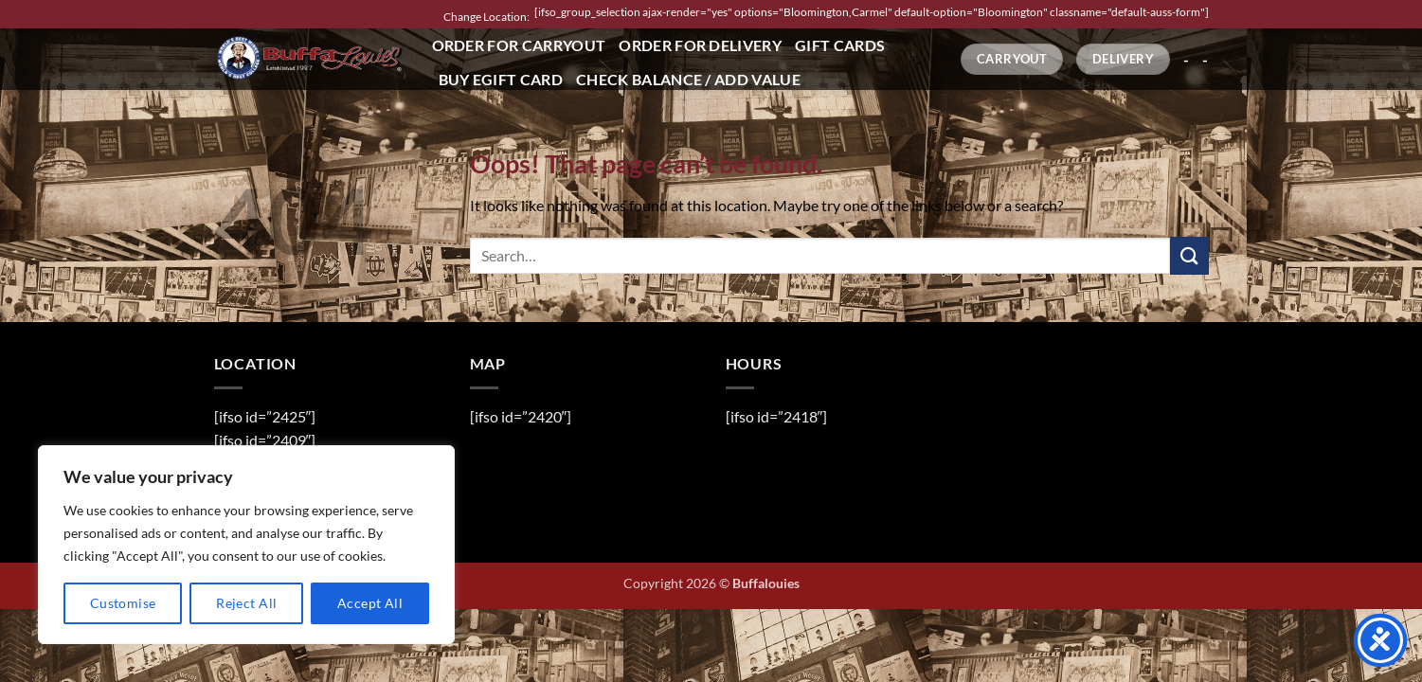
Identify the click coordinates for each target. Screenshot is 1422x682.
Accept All (370, 603)
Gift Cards (840, 45)
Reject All (246, 603)
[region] (246, 544)
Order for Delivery (700, 45)
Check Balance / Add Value (688, 79)
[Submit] (1189, 255)
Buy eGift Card (501, 79)
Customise (123, 603)
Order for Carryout (519, 45)
